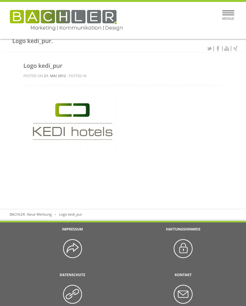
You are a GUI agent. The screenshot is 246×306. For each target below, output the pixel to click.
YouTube (226, 48)
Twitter (209, 48)
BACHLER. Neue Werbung (31, 214)
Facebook (218, 48)
